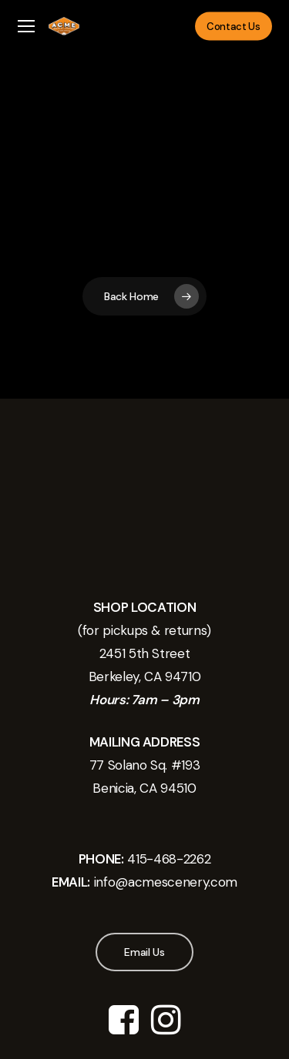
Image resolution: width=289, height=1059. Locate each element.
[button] (26, 26)
